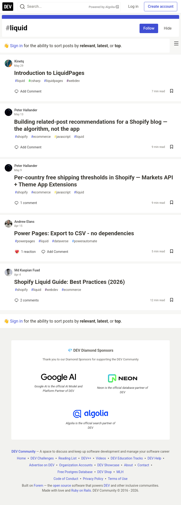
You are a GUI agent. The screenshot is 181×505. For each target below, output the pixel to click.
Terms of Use (118, 478)
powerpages (25, 241)
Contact (143, 465)
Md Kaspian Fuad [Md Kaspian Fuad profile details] (27, 270)
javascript (62, 136)
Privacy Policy (93, 478)
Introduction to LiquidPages (49, 73)
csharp (34, 80)
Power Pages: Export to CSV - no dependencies (74, 233)
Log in (133, 6)
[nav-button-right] (176, 43)
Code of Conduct (65, 478)
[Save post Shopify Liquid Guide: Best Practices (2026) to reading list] (171, 300)
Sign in (16, 45)
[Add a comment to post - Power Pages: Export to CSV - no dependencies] (25, 251)
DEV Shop (104, 472)
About (128, 465)
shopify (21, 136)
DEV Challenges (42, 458)
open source (62, 485)
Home (21, 458)
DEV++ (86, 458)
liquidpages (53, 80)
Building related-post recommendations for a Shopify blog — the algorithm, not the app (90, 125)
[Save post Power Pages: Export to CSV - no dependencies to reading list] (171, 252)
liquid (20, 80)
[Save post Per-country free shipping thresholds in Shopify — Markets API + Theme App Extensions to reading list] (171, 203)
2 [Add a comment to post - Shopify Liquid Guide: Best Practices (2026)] (26, 300)
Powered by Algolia (104, 7)
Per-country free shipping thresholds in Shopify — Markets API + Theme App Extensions (93, 181)
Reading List (67, 458)
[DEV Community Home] (8, 6)
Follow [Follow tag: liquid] (148, 28)
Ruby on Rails (81, 490)
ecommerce (41, 136)
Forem (38, 485)
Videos (101, 458)
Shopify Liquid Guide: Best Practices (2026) (69, 282)
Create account (160, 6)
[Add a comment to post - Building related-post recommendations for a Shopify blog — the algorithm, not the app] (28, 147)
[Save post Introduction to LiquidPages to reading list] (171, 91)
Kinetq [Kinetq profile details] (19, 61)
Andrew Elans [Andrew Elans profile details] (24, 222)
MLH (119, 472)
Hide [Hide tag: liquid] (168, 28)
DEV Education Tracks (127, 458)
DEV (107, 485)
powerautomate (84, 241)
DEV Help (154, 458)
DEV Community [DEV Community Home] (24, 451)
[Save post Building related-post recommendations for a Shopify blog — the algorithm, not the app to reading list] (171, 147)
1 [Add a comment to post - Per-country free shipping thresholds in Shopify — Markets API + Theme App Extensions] (25, 203)
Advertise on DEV (41, 465)
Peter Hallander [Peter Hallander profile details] (25, 110)
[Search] (22, 6)
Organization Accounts (76, 465)
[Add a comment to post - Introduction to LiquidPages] (28, 91)
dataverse (60, 241)
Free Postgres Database (75, 472)
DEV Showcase (108, 465)
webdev (73, 80)
